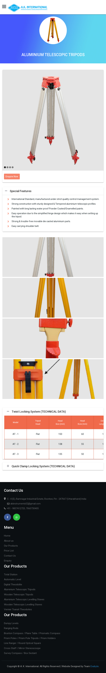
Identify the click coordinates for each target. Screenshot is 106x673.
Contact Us (10, 555)
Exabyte (95, 666)
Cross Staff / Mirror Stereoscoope (22, 648)
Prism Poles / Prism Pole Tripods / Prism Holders (30, 638)
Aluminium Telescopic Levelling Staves (24, 599)
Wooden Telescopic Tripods (18, 594)
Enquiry (7, 560)
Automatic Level (12, 579)
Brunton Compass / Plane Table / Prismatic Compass (32, 633)
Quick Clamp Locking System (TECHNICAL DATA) (43, 466)
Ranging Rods (11, 628)
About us (9, 540)
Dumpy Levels (11, 623)
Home (7, 535)
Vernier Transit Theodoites (18, 609)
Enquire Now (12, 176)
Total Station (10, 574)
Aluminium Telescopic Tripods (19, 589)
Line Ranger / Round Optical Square (22, 643)
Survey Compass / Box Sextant (20, 653)
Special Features (20, 191)
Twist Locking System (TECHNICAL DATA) (39, 411)
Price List (9, 550)
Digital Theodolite (13, 584)
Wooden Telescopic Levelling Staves (23, 604)
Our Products (11, 545)
